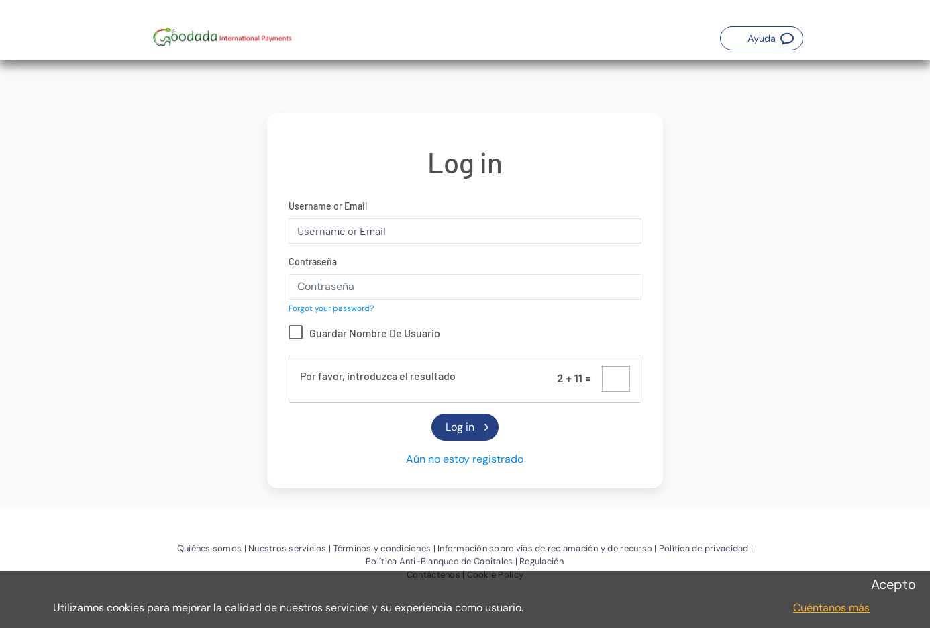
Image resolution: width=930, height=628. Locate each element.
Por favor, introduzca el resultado (378, 375)
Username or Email (328, 206)
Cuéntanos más (831, 607)
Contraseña (313, 261)
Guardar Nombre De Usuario (374, 332)
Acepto (893, 584)
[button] (761, 38)
